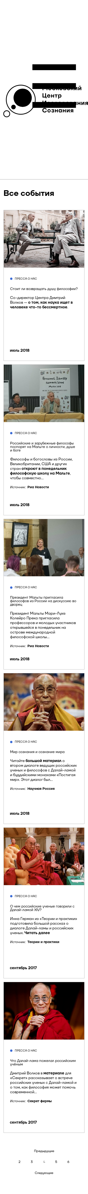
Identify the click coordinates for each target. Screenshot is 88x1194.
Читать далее (37, 933)
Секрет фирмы (39, 1101)
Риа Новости (38, 487)
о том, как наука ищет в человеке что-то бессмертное (41, 305)
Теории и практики (43, 942)
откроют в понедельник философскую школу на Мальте (40, 471)
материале (53, 1073)
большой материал (43, 760)
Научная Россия (41, 789)
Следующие (44, 1173)
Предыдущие (44, 1151)
